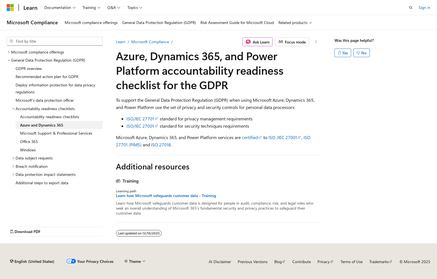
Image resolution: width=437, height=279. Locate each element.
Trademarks (379, 261)
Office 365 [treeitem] (29, 141)
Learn (120, 41)
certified (250, 137)
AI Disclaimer (220, 261)
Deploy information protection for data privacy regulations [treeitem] (55, 88)
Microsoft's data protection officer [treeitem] (45, 100)
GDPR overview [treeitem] (29, 68)
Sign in (424, 7)
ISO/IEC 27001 (140, 126)
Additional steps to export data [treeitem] (42, 182)
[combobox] (55, 41)
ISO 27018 (161, 144)
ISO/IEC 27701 (140, 119)
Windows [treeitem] (28, 149)
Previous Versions (253, 261)
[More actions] (316, 41)
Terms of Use (352, 261)
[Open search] (410, 8)
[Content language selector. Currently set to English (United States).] (32, 261)
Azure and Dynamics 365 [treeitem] (41, 125)
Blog (278, 261)
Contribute (301, 261)
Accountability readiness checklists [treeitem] (49, 116)
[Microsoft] (10, 7)
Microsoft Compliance (150, 41)
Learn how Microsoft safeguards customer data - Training (166, 195)
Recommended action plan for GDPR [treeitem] (47, 76)
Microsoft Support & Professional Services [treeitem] (56, 133)
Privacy (323, 261)
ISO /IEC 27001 (282, 137)
